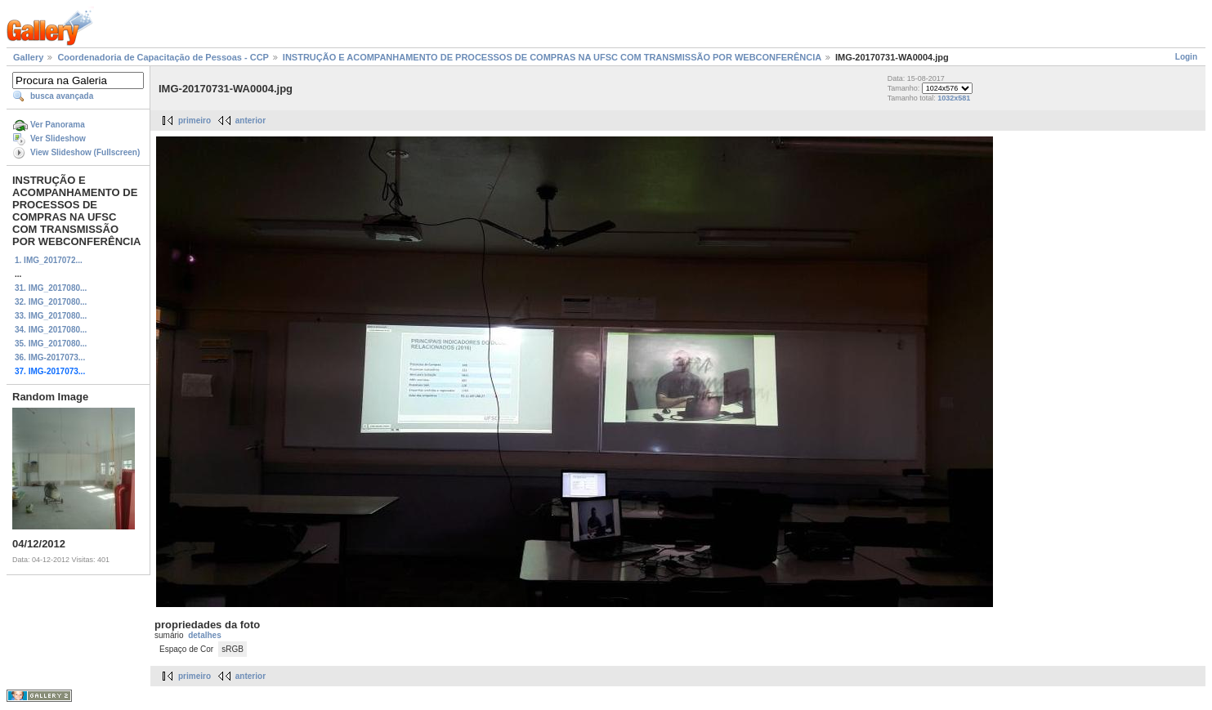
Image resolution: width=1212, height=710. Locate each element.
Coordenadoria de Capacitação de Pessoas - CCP (162, 57)
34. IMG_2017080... (51, 329)
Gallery (28, 57)
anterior (250, 120)
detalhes (204, 635)
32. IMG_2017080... (51, 301)
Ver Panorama (57, 124)
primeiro (194, 120)
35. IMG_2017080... (51, 343)
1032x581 (953, 98)
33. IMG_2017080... (51, 315)
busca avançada (61, 96)
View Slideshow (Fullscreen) (85, 152)
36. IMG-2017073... (50, 357)
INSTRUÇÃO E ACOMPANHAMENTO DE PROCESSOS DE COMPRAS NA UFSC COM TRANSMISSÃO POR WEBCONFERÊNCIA (552, 57)
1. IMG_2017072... (49, 260)
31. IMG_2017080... (51, 288)
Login (1186, 56)
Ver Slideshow (58, 138)
